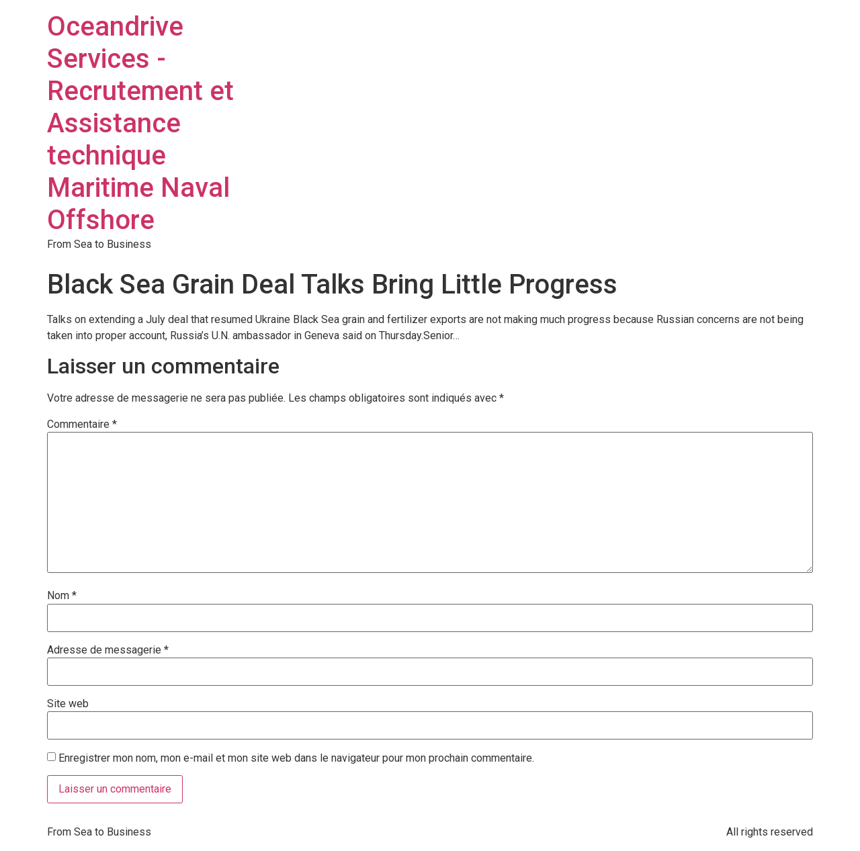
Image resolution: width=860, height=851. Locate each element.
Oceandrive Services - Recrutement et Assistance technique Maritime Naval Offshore (140, 123)
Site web (68, 704)
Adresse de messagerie (108, 650)
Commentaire (82, 424)
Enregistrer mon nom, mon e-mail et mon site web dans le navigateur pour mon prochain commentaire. (296, 758)
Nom (62, 595)
